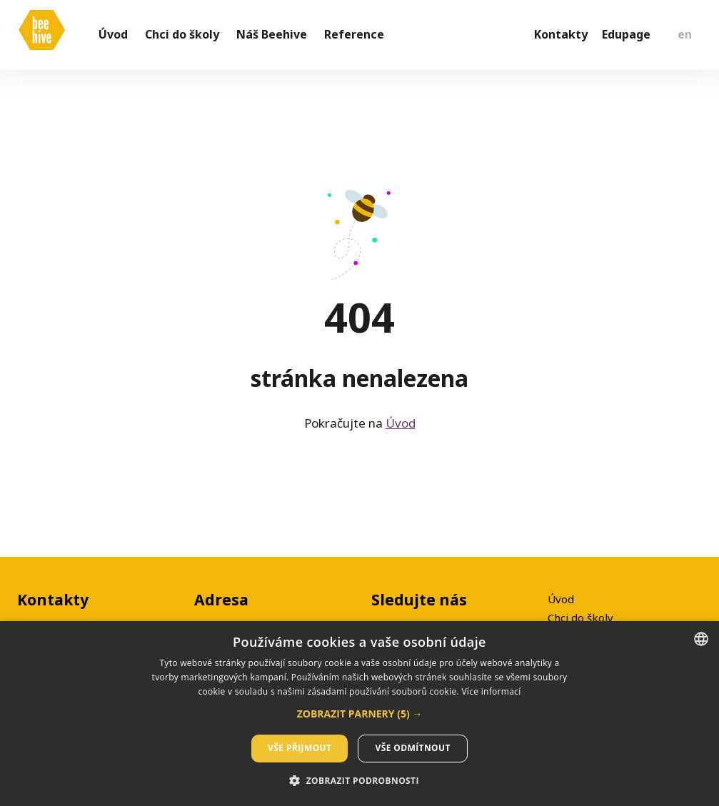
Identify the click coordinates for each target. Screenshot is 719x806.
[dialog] (359, 713)
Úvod (401, 429)
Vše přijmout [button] (299, 748)
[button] (360, 714)
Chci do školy (580, 617)
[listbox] (701, 639)
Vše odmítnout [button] (412, 748)
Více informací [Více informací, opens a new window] (491, 691)
